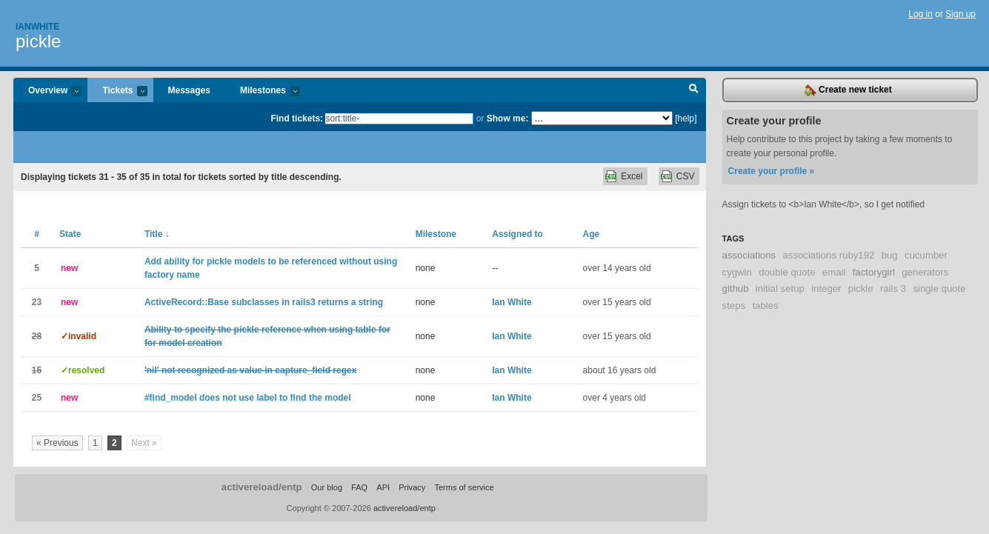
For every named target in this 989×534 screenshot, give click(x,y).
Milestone (436, 234)
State (70, 234)
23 (36, 302)
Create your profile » (771, 171)
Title (157, 234)
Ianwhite (37, 26)
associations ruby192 (828, 255)
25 (36, 398)
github (735, 288)
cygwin (737, 272)
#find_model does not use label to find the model (247, 398)
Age (591, 234)
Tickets (117, 91)
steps (734, 305)
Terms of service (463, 487)
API (383, 487)
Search (694, 90)
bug (890, 255)
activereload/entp (262, 487)
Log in (920, 14)
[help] (685, 118)
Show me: (508, 118)
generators (925, 272)
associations (749, 255)
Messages (189, 90)
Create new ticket (848, 90)
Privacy (412, 487)
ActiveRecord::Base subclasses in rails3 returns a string (263, 302)
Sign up (960, 14)
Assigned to (517, 234)
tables (765, 305)
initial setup (780, 288)
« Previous (57, 443)
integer (826, 288)
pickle (38, 41)
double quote (787, 272)
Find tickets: (296, 118)
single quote (939, 288)
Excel (631, 176)
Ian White (511, 302)
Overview (47, 91)
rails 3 (893, 288)
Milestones (262, 91)
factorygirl (874, 272)
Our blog (326, 487)
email (834, 272)
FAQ (359, 487)
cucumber (926, 255)
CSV (685, 176)
